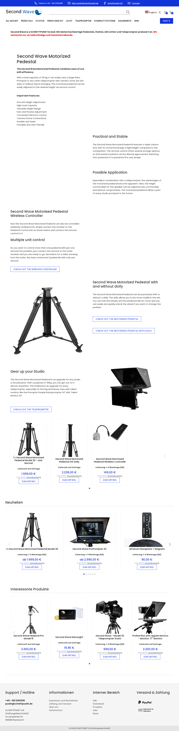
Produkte (97, 706)
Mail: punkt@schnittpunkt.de (85, 3)
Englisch (151, 12)
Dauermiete (124, 20)
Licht (69, 20)
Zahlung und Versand (60, 703)
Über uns (53, 706)
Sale (95, 710)
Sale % (166, 20)
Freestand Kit (55, 20)
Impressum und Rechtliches (63, 700)
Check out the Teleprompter (31, 409)
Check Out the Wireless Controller (35, 269)
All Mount (12, 20)
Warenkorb (98, 703)
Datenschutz (56, 710)
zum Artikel (29, 481)
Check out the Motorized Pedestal (117, 318)
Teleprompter (83, 20)
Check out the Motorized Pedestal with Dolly (124, 330)
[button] (89, 488)
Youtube (136, 3)
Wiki (136, 20)
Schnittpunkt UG (115, 3)
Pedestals (27, 20)
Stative (40, 20)
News (95, 713)
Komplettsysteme (104, 20)
